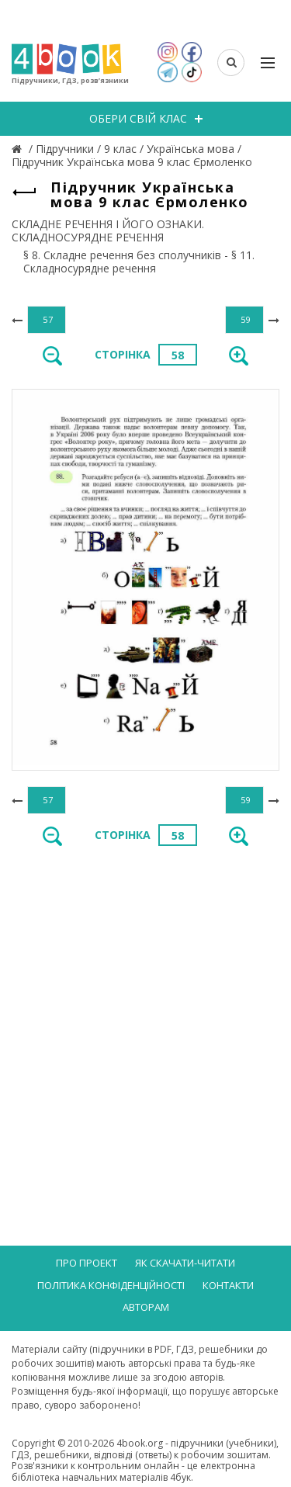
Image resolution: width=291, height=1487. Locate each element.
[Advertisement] (145, 1016)
